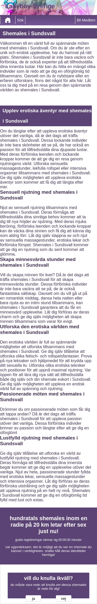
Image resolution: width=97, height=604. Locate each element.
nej (63, 598)
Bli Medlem (86, 20)
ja (33, 598)
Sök (20, 20)
